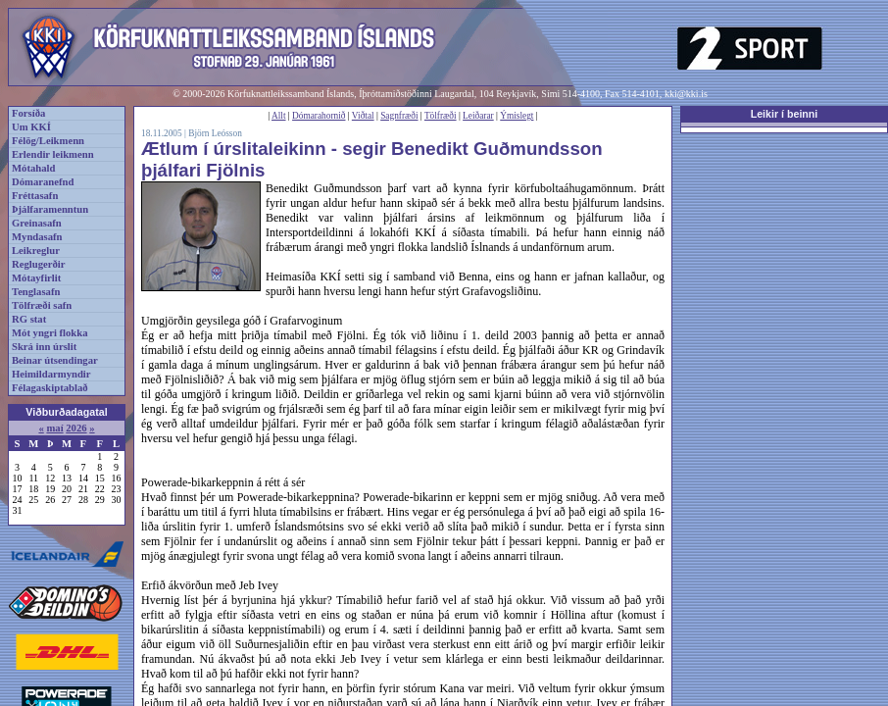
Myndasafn (37, 236)
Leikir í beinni (784, 114)
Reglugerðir (38, 264)
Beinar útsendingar (55, 360)
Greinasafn (37, 223)
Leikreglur (36, 250)
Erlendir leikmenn (53, 154)
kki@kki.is (686, 93)
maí (54, 428)
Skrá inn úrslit (44, 346)
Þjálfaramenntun (50, 209)
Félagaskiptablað (50, 387)
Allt (278, 116)
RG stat (29, 319)
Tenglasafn (36, 291)
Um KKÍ (31, 127)
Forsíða (28, 113)
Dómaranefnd (43, 181)
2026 (76, 428)
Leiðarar (478, 116)
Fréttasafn (35, 195)
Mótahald (33, 168)
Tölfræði (440, 116)
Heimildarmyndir (51, 374)
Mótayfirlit (36, 278)
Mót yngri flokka (50, 333)
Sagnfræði (399, 116)
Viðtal (363, 116)
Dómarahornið (318, 116)
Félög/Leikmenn (48, 140)
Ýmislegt (516, 116)
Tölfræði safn (42, 305)
